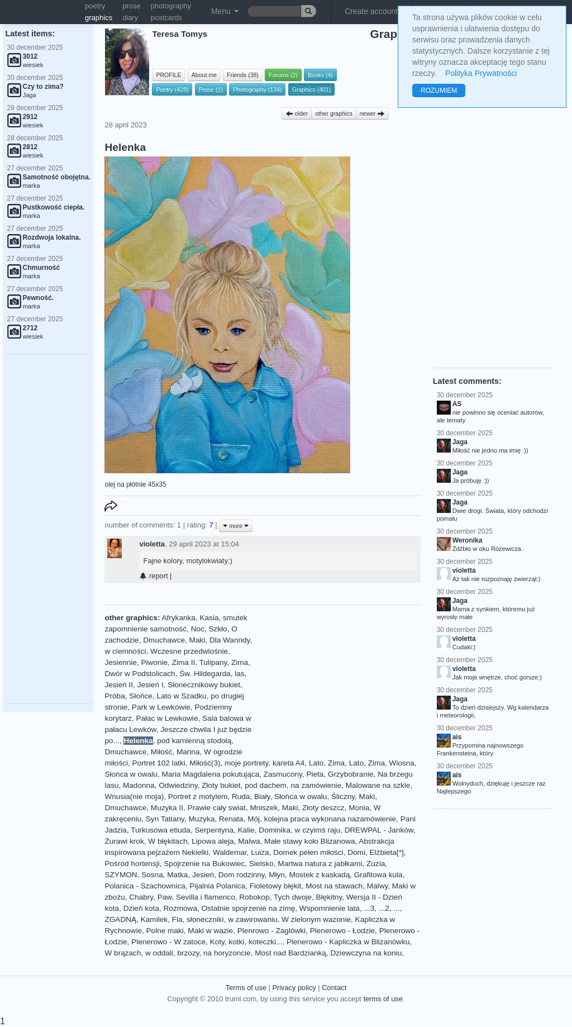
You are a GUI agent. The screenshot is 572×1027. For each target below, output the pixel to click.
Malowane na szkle (378, 785)
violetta (152, 544)
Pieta (314, 774)
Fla (177, 919)
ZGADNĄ (120, 919)
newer (372, 113)
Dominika (274, 830)
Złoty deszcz (323, 807)
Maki (197, 640)
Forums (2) (283, 75)
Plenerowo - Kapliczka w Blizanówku (348, 942)
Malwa (249, 841)
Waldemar (230, 852)
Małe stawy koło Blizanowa (309, 841)
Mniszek (264, 807)
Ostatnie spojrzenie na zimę (248, 908)
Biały (262, 796)
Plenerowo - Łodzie (342, 930)
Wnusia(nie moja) (134, 796)
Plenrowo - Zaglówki (271, 930)
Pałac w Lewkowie (167, 718)
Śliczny (343, 796)
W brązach (122, 953)
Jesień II (118, 685)
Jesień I (150, 685)
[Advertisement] (48, 529)
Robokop (254, 897)
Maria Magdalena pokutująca (210, 774)
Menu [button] (225, 11)
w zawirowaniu (252, 919)
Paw (165, 897)
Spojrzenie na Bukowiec (204, 863)
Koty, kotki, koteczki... (246, 942)
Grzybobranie (351, 774)
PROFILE (168, 75)
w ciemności (125, 651)
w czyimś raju (318, 830)
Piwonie (154, 662)
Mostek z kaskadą (319, 875)
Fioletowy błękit (276, 886)
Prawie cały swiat (217, 807)
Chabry (141, 897)
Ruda (241, 796)
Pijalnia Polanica (217, 886)
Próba (114, 696)
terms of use (382, 999)
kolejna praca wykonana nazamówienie (330, 819)
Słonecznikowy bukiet (204, 685)
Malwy (377, 886)
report (153, 576)
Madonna (139, 785)
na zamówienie (316, 785)
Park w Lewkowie (161, 707)
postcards (166, 17)
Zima (239, 662)
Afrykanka (178, 618)
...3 (369, 908)
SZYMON (120, 875)
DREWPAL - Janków (379, 830)
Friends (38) (243, 75)
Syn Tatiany (165, 819)
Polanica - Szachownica (144, 886)
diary (130, 17)
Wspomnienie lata (329, 908)
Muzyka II (167, 807)
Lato (316, 763)
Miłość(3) (204, 763)
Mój (253, 819)
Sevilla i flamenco (205, 897)
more (236, 525)
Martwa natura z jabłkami (320, 863)
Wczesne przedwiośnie (189, 651)
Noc (197, 629)
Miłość (162, 752)
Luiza (260, 852)
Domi (356, 852)
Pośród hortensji (131, 863)
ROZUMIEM (439, 90)
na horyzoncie (227, 953)
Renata (231, 819)
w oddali (159, 953)
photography (171, 6)
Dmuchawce (164, 640)
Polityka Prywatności (481, 73)
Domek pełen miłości (308, 852)
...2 (384, 908)
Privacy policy (294, 987)
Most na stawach (334, 886)
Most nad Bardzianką (290, 953)
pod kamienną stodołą (194, 740)
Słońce (140, 696)
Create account (371, 11)
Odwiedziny (178, 785)
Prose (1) (211, 89)
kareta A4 (288, 763)
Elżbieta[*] (387, 852)
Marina (188, 752)
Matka (177, 875)
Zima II (184, 662)
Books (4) (320, 75)
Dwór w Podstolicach (139, 673)
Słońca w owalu (130, 774)
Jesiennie (120, 662)
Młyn (277, 875)
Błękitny (329, 897)
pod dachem (266, 785)
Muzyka (201, 819)
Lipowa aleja (213, 841)
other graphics (333, 113)
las (239, 673)
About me (204, 75)
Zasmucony (283, 774)
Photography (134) (257, 89)
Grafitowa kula (378, 875)
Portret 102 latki (158, 763)
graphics (98, 17)
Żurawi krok (124, 841)
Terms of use (246, 987)
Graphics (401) (311, 89)
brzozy (188, 953)
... (396, 908)
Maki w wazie (210, 930)
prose (131, 6)
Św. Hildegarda (204, 673)
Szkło (217, 629)
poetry (95, 6)
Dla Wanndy (229, 640)
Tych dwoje (293, 897)
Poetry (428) (172, 89)
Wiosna (401, 763)
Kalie (246, 830)
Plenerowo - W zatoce (168, 942)
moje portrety (246, 763)
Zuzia (375, 863)
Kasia (208, 618)
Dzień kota (141, 908)
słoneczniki (205, 919)
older (296, 113)
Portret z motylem (198, 796)
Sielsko (261, 863)
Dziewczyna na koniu (366, 953)
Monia (359, 807)
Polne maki (165, 930)
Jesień (203, 875)
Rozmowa (180, 908)
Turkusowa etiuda (160, 830)
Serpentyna (213, 830)
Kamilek (154, 919)
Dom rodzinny (241, 875)
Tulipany (213, 662)
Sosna (152, 875)
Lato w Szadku (181, 696)
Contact (334, 987)
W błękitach (167, 841)
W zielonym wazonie (316, 919)
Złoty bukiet (221, 785)
